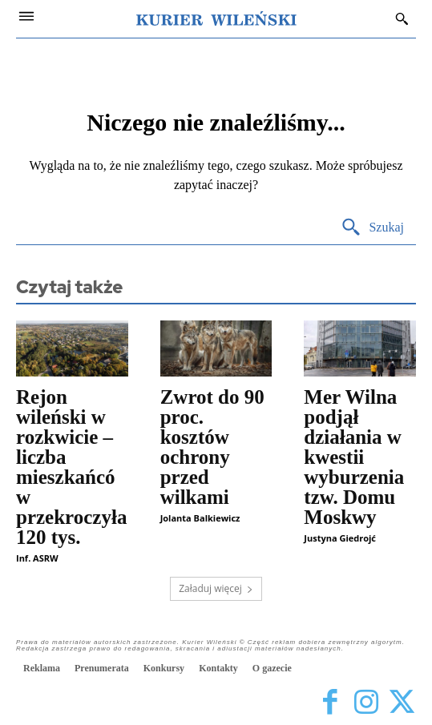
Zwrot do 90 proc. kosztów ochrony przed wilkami (212, 447)
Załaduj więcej (216, 588)
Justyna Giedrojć (340, 538)
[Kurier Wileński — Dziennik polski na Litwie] (216, 18)
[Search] (372, 228)
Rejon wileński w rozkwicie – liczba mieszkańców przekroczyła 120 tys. (71, 467)
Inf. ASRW (37, 558)
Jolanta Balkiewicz (200, 518)
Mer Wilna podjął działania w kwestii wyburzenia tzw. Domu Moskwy (354, 457)
